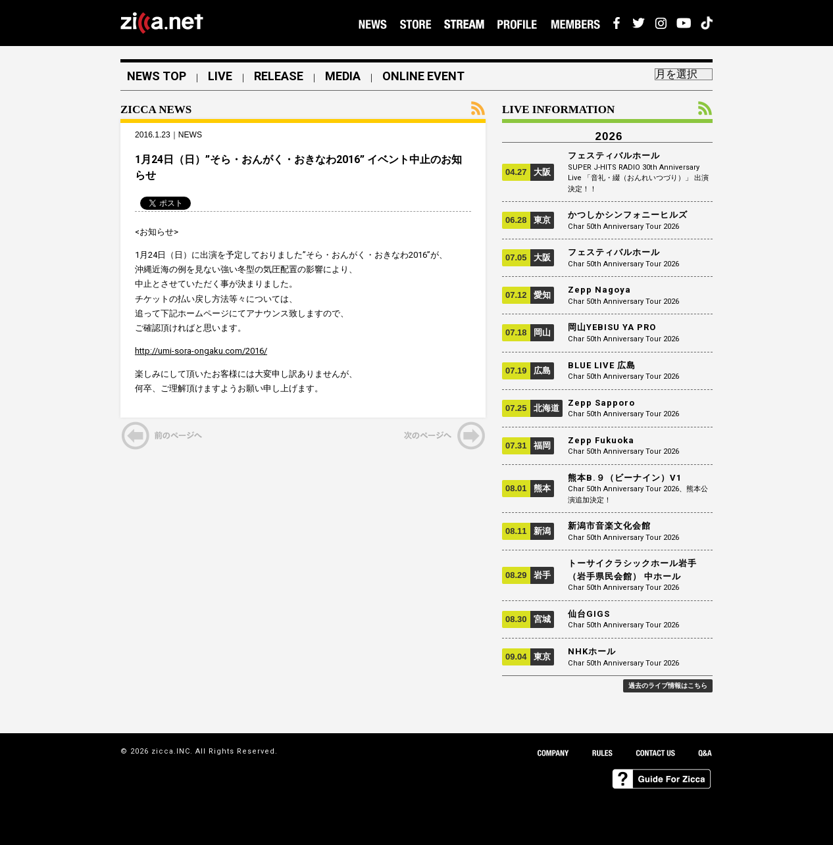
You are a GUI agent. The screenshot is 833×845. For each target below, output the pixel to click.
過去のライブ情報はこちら (667, 685)
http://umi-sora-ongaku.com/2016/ (201, 351)
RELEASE (278, 76)
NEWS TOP (156, 76)
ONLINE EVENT (423, 76)
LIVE (220, 76)
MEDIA (343, 76)
